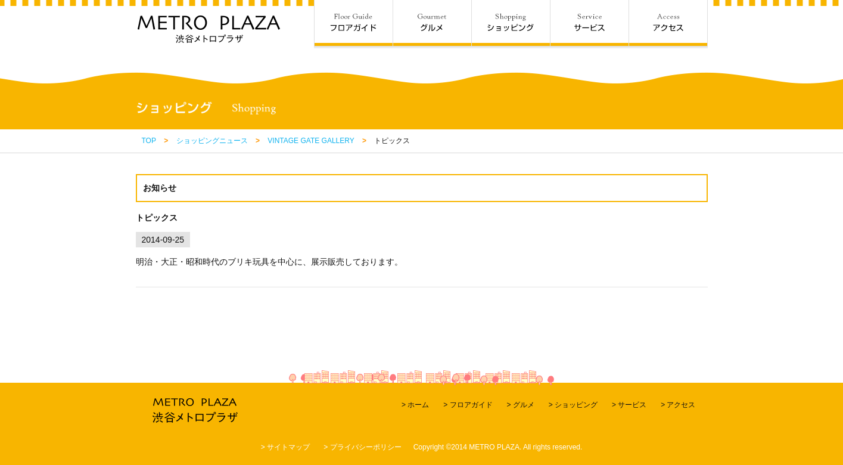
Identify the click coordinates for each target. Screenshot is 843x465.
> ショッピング (573, 405)
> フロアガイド (467, 405)
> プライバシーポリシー (362, 447)
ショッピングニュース (212, 141)
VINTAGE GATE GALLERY (310, 141)
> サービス (629, 405)
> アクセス (678, 405)
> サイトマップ (285, 447)
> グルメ (520, 405)
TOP (149, 141)
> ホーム (415, 405)
